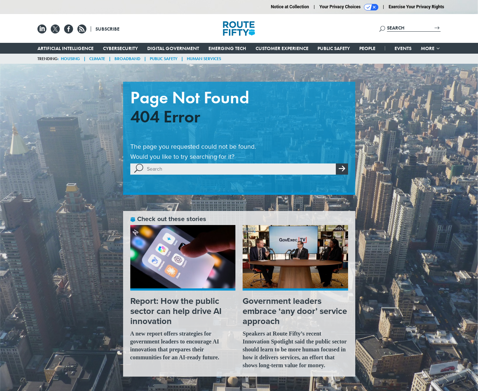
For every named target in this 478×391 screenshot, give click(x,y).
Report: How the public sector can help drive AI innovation (176, 311)
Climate (97, 59)
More (431, 48)
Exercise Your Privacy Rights (416, 6)
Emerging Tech (227, 48)
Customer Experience (282, 48)
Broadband (127, 59)
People (367, 48)
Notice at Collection (290, 6)
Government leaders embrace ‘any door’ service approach (295, 311)
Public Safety (333, 48)
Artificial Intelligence (65, 48)
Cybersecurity (120, 48)
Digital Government (173, 48)
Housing (70, 59)
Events (402, 48)
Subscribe (107, 29)
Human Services (204, 59)
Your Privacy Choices (349, 7)
